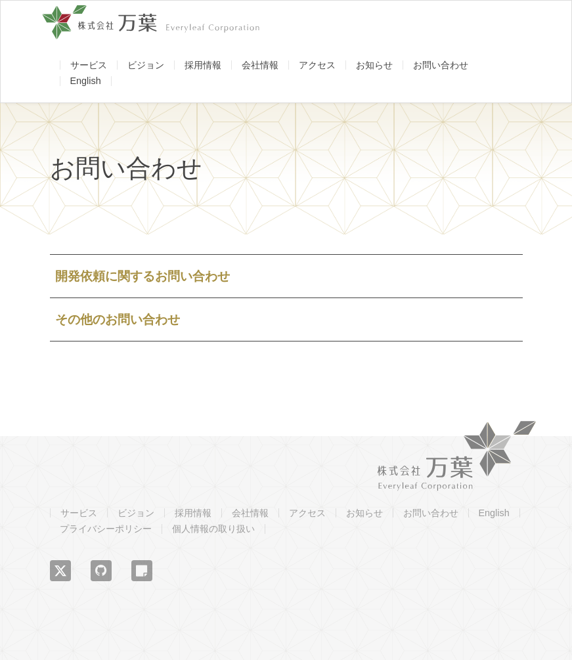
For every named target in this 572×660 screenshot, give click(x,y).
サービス (88, 65)
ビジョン (145, 65)
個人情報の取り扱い (213, 528)
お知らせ (374, 65)
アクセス (317, 65)
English (85, 80)
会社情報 (260, 65)
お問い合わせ (440, 65)
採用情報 (203, 65)
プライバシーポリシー (106, 528)
